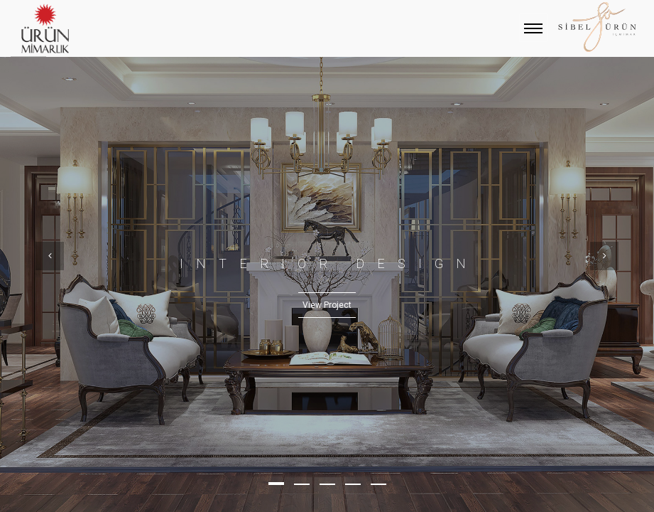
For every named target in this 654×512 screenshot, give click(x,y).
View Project (327, 305)
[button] (276, 484)
